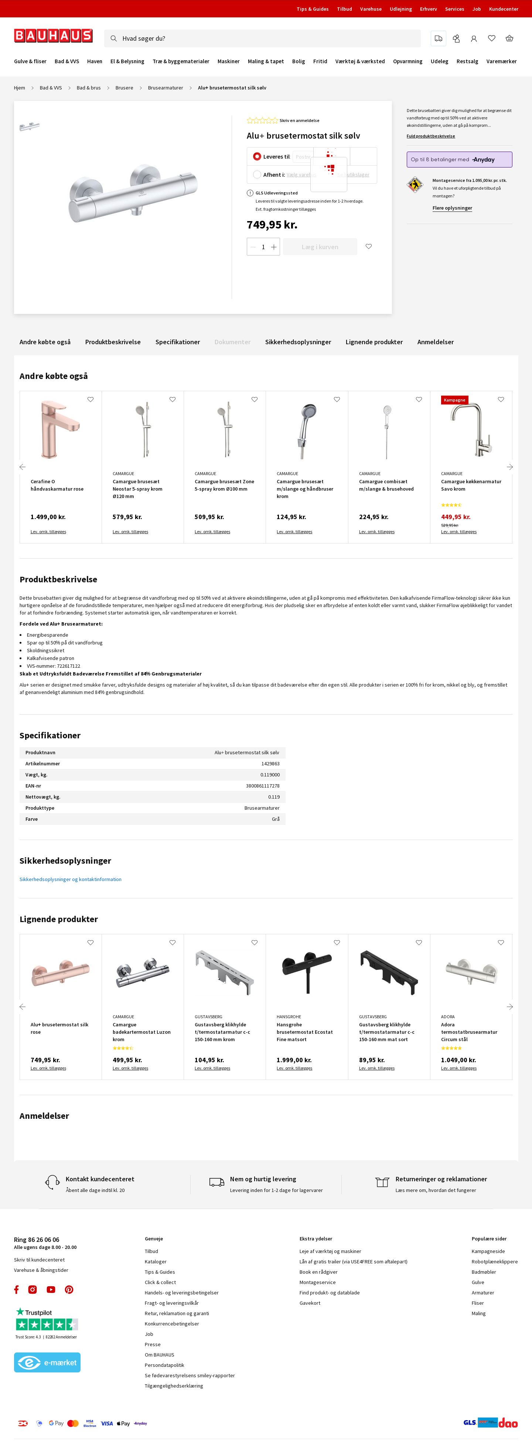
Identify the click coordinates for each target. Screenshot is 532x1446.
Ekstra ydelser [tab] (316, 1238)
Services (454, 9)
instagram (32, 1289)
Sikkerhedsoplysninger (298, 342)
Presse (153, 1344)
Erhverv (428, 9)
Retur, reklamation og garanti (177, 1313)
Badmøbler (484, 1272)
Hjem (19, 87)
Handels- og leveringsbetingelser (182, 1292)
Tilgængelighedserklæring (174, 1385)
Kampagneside (488, 1251)
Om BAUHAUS (159, 1354)
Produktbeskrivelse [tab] (58, 579)
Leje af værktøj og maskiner (330, 1251)
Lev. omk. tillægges (48, 531)
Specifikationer (178, 342)
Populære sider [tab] (489, 1238)
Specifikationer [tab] (50, 735)
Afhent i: (274, 174)
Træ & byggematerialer (181, 61)
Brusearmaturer (165, 87)
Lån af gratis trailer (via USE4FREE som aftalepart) (353, 1261)
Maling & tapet (266, 61)
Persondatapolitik (164, 1365)
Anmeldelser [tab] (44, 1115)
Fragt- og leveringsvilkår (172, 1303)
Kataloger (156, 1261)
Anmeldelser (435, 342)
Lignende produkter (374, 342)
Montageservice (318, 1282)
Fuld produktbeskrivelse (431, 136)
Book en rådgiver (319, 1272)
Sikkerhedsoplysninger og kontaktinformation (71, 879)
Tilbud (344, 9)
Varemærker (502, 61)
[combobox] (262, 38)
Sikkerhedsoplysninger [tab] (65, 860)
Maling (479, 1313)
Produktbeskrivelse (113, 342)
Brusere (124, 87)
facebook (17, 1289)
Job (477, 9)
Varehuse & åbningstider (41, 1270)
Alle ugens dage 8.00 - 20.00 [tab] (45, 1242)
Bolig (298, 61)
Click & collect (160, 1282)
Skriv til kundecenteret (39, 1259)
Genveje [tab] (154, 1238)
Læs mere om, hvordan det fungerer (436, 1190)
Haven (94, 61)
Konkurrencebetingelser (172, 1323)
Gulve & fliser (30, 61)
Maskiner (229, 61)
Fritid (320, 61)
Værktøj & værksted (360, 61)
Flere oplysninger (452, 207)
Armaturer (483, 1292)
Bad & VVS (67, 61)
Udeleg (440, 61)
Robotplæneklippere (495, 1261)
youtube (51, 1289)
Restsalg (467, 61)
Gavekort (310, 1303)
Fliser (478, 1303)
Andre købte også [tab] (54, 376)
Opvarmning (408, 61)
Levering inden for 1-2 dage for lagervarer (276, 1190)
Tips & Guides (313, 9)
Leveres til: (277, 156)
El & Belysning (127, 61)
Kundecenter (503, 9)
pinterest (69, 1289)
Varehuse (371, 9)
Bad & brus (89, 87)
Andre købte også (45, 342)
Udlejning (401, 9)
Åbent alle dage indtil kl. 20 (95, 1190)
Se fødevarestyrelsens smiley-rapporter (190, 1375)
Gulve (478, 1282)
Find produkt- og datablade (330, 1292)
